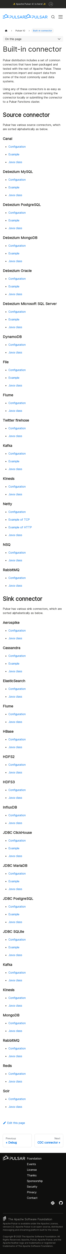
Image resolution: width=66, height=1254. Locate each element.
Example (13, 154)
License (32, 1169)
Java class (15, 162)
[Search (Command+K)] (53, 17)
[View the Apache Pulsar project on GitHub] (61, 1204)
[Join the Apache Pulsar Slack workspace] (53, 1204)
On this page (13, 39)
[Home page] (6, 30)
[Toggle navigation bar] (60, 16)
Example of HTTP (20, 527)
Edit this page (14, 1123)
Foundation (34, 1158)
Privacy (32, 1192)
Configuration (17, 146)
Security (32, 1186)
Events (31, 1164)
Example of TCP (19, 519)
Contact (32, 1198)
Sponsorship (35, 1181)
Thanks (32, 1175)
